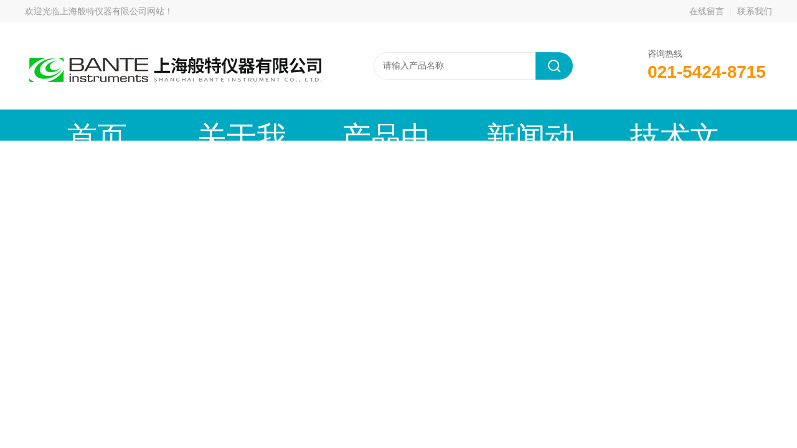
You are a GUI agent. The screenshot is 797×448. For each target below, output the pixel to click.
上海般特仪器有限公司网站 (112, 11)
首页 (72, 124)
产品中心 (258, 124)
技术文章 (445, 124)
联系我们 (754, 11)
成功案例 (539, 124)
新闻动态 (352, 124)
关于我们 (165, 124)
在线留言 (706, 11)
